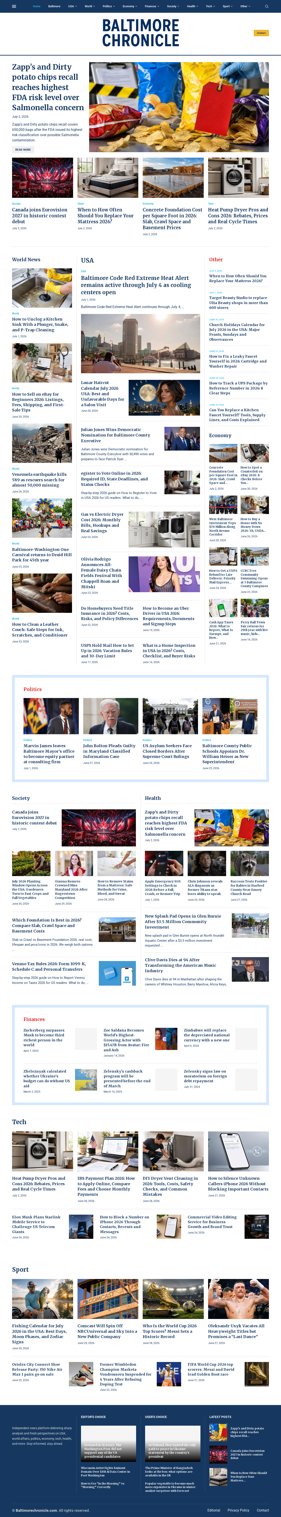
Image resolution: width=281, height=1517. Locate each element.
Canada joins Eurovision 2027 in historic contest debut (39, 215)
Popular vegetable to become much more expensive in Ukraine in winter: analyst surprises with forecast (170, 1487)
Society (171, 6)
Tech (209, 6)
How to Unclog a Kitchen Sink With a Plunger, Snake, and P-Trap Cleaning (40, 324)
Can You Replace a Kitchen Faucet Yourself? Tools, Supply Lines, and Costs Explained (237, 415)
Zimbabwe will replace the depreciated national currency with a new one (207, 1035)
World (88, 6)
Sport (226, 6)
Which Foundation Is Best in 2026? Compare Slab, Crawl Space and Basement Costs (47, 926)
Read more (23, 149)
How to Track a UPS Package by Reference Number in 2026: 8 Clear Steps (238, 388)
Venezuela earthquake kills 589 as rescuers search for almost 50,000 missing (39, 480)
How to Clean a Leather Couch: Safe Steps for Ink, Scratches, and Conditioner (40, 630)
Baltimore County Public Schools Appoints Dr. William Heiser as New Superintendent (227, 753)
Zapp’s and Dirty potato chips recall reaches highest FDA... (247, 1432)
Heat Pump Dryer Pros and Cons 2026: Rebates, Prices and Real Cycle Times (238, 215)
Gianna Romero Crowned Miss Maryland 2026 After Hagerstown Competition (71, 889)
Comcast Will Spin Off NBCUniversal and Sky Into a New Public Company (107, 1331)
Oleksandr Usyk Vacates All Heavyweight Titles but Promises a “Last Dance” (236, 1331)
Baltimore (54, 6)
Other (243, 6)
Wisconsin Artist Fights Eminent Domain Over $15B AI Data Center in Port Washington (105, 1471)
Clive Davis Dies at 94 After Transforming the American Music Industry (180, 965)
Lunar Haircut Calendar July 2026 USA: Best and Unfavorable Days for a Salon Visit (102, 393)
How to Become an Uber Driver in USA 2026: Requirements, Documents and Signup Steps (168, 616)
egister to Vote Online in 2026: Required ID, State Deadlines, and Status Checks (114, 479)
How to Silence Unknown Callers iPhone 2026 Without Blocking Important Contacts (238, 1184)
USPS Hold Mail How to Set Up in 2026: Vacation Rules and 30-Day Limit (107, 650)
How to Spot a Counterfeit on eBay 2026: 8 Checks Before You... (252, 475)
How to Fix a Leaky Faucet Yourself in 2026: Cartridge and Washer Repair (238, 361)
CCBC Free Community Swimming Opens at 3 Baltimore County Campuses (254, 578)
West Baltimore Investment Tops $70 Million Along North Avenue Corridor (222, 526)
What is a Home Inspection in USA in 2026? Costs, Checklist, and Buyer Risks (169, 650)
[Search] (267, 6)
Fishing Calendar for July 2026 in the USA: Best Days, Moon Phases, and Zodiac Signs (39, 1333)
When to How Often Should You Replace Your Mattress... (249, 1476)
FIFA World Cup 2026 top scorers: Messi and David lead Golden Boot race (211, 1369)
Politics (107, 6)
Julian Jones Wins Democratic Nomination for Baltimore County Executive (115, 435)
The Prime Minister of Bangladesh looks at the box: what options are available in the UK (169, 1471)
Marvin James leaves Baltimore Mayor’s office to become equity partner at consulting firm (48, 753)
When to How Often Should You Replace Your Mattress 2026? (105, 215)
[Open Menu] (14, 6)
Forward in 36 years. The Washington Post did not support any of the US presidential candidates (103, 1451)
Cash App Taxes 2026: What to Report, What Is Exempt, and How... (221, 630)
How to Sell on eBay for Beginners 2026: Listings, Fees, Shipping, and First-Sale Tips (38, 402)
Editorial (213, 1510)
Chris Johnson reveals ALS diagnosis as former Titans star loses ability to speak (205, 887)
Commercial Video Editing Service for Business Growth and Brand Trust (212, 1222)
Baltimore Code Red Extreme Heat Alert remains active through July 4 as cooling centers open (136, 285)
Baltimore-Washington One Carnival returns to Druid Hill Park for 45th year (42, 555)
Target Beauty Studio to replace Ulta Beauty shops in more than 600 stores (238, 303)
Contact (261, 33)
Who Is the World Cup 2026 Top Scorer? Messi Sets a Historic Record (170, 1331)
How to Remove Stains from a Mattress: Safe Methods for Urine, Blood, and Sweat (115, 887)
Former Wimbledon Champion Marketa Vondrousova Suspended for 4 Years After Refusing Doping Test (125, 1374)
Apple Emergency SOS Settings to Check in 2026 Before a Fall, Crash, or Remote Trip (163, 887)
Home (36, 6)
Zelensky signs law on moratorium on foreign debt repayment (205, 1076)
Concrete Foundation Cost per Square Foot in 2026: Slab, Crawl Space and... (223, 475)
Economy (128, 6)
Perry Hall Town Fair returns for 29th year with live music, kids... (254, 628)
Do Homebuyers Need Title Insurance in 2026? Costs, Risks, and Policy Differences (109, 613)
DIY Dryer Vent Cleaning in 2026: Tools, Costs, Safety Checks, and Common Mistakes (170, 1186)
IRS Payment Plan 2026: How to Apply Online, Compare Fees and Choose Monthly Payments (106, 1186)
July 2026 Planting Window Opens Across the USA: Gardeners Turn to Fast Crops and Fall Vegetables (30, 889)
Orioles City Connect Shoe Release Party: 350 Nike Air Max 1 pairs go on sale (37, 1369)
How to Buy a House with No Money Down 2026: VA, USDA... (253, 525)
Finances (150, 6)
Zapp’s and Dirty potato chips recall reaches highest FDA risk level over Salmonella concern (48, 87)
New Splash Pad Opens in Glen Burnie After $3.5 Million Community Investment (183, 922)
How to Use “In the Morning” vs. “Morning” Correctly (103, 1485)
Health (191, 6)
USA (71, 6)
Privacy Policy (238, 1510)
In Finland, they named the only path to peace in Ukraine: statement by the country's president (172, 1451)
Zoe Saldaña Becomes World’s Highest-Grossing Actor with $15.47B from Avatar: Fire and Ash (126, 1040)
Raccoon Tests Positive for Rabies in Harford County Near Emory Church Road (249, 887)
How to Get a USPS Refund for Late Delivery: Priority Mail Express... (223, 576)
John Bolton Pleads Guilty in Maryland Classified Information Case (109, 751)
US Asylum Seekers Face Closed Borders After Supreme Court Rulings (167, 751)
